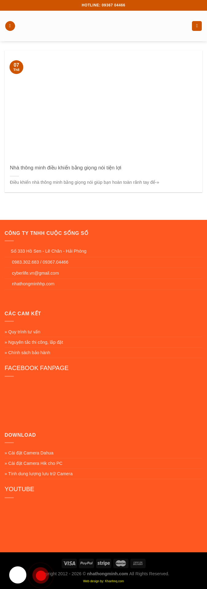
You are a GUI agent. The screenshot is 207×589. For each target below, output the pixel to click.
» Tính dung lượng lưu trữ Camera (39, 473)
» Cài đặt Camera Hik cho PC (34, 463)
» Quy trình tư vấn (22, 331)
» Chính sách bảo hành (27, 352)
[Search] (197, 26)
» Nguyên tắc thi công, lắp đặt (34, 342)
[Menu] (10, 26)
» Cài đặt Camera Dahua (29, 452)
